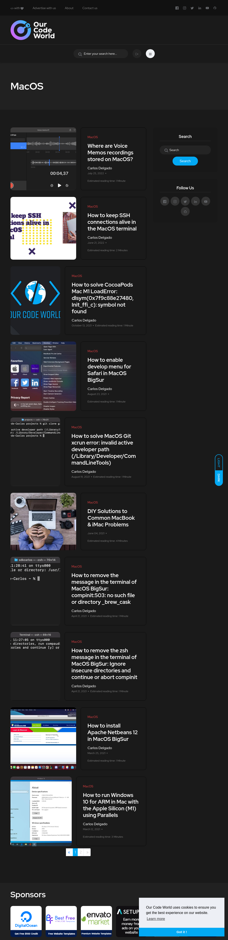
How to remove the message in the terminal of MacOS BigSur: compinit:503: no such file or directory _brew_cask (104, 588)
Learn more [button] (156, 919)
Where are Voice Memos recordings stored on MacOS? (110, 152)
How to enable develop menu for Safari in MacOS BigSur (109, 369)
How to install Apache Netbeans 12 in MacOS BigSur (113, 732)
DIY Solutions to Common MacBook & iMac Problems (111, 518)
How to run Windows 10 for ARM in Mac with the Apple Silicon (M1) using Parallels (110, 805)
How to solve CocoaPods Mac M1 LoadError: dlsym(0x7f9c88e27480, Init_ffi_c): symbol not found (103, 298)
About (69, 8)
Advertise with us (44, 8)
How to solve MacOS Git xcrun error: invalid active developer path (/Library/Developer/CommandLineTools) (103, 449)
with (17, 8)
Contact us (89, 8)
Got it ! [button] (182, 932)
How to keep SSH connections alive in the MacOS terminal (112, 222)
